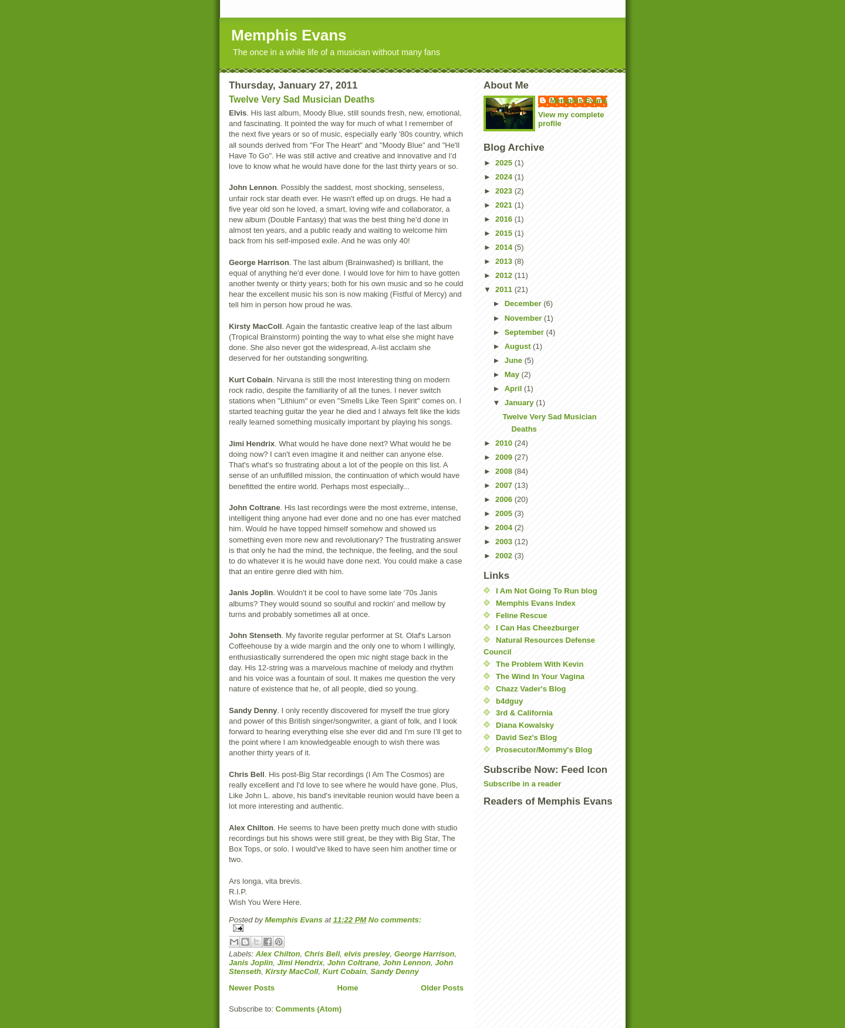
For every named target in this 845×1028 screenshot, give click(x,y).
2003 (505, 541)
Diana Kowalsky (525, 725)
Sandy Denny (394, 971)
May (513, 374)
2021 (505, 205)
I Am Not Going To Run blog (546, 590)
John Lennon (407, 962)
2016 (505, 219)
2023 (505, 190)
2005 (505, 513)
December (524, 303)
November (524, 318)
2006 (505, 499)
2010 (505, 443)
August (519, 346)
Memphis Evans (289, 35)
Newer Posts (252, 987)
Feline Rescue (521, 615)
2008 (505, 471)
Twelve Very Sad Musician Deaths (301, 99)
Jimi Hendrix (300, 962)
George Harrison (424, 953)
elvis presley (367, 953)
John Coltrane (352, 962)
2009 (505, 457)
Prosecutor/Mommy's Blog (544, 749)
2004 (505, 527)
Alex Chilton (278, 953)
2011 (505, 289)
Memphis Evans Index (536, 603)
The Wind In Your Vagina (540, 676)
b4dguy (509, 701)
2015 (505, 233)
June (515, 360)
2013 (505, 261)
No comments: (395, 919)
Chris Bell (322, 953)
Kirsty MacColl (291, 971)
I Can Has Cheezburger (537, 627)
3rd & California (524, 712)
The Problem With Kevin (539, 664)
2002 (505, 555)
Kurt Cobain (344, 971)
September (525, 332)
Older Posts (442, 987)
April (514, 388)
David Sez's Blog (526, 737)
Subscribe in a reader (522, 783)
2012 (505, 275)
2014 (505, 247)
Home (347, 987)
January (520, 402)
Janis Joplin (251, 962)
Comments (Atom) (309, 1009)
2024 (505, 176)
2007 (505, 485)
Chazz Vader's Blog (531, 688)
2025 (505, 162)
